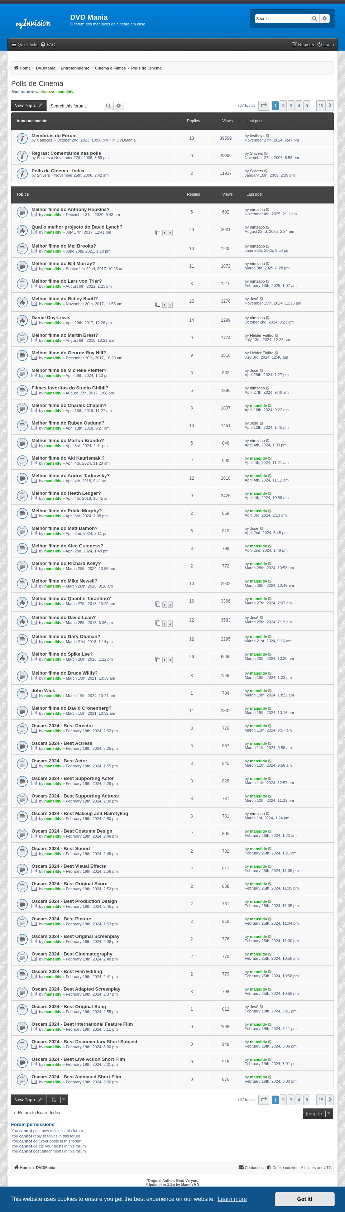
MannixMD (190, 1185)
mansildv (64, 92)
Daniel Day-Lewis (51, 317)
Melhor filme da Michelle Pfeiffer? (69, 370)
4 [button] (299, 105)
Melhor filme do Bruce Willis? (65, 673)
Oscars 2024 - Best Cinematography (72, 954)
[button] (263, 106)
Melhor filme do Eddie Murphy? (67, 510)
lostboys (257, 136)
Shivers (43, 157)
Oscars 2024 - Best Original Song (69, 1006)
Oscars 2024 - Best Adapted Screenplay (76, 989)
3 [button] (291, 105)
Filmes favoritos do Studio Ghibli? (70, 388)
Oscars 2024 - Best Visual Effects (69, 866)
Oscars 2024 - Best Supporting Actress (75, 796)
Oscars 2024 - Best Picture (61, 918)
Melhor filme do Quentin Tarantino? (71, 598)
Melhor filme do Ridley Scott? (65, 298)
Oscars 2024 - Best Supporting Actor (73, 778)
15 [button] (321, 105)
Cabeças (44, 140)
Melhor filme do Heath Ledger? (66, 493)
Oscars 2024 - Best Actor (59, 760)
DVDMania (125, 140)
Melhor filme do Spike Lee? (62, 654)
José (254, 299)
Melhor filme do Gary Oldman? (66, 636)
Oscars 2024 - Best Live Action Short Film (78, 1059)
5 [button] (307, 105)
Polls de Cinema (37, 83)
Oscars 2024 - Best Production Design (74, 901)
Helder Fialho (261, 335)
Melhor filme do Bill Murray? (63, 263)
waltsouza (44, 92)
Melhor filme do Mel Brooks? (64, 246)
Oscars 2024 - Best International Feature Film (82, 1024)
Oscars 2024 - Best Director (62, 725)
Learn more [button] (232, 1199)
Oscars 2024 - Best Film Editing (67, 971)
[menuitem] (47, 45)
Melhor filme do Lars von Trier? (67, 281)
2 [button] (283, 105)
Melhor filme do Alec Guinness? (67, 545)
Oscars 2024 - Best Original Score (69, 883)
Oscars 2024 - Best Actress (62, 743)
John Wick (43, 690)
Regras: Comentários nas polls (66, 153)
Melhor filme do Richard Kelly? (66, 563)
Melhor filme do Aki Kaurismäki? (68, 458)
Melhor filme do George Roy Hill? (69, 352)
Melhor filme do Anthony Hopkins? (71, 209)
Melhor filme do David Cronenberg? (71, 708)
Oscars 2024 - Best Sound (61, 848)
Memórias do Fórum (54, 135)
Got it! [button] (304, 1199)
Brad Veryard (187, 1181)
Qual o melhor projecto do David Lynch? (77, 227)
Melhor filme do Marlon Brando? (68, 440)
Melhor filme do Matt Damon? (65, 528)
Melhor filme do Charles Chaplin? (69, 405)
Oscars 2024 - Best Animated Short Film (76, 1076)
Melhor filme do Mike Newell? (64, 581)
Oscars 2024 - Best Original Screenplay (76, 936)
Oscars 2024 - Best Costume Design (72, 831)
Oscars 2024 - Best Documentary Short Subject (84, 1041)
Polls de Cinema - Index (58, 170)
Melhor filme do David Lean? (64, 617)
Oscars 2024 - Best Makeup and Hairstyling (80, 813)
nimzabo (257, 209)
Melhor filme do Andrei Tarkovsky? (71, 475)
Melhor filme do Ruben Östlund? (68, 423)
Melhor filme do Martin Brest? (65, 335)
